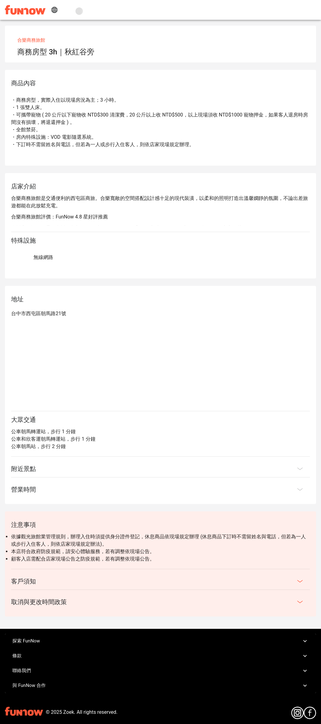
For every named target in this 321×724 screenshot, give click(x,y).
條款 (160, 656)
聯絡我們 (160, 670)
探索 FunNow (160, 641)
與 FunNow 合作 (160, 685)
